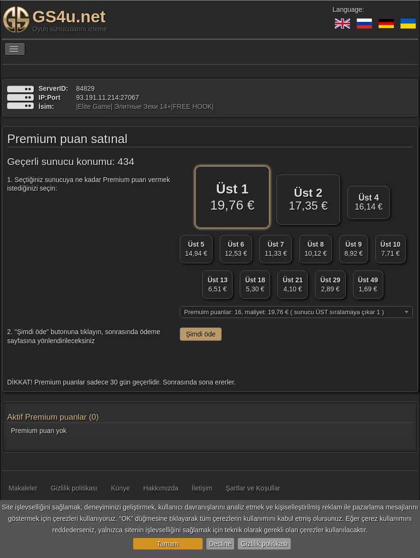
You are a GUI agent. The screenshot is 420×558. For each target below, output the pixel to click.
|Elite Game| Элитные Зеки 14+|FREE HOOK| (145, 106)
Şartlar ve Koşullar (253, 488)
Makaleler (23, 488)
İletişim (202, 488)
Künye (120, 488)
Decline (220, 544)
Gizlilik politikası (264, 544)
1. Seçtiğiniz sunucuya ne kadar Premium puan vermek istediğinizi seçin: (88, 184)
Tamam (168, 544)
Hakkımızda (160, 488)
